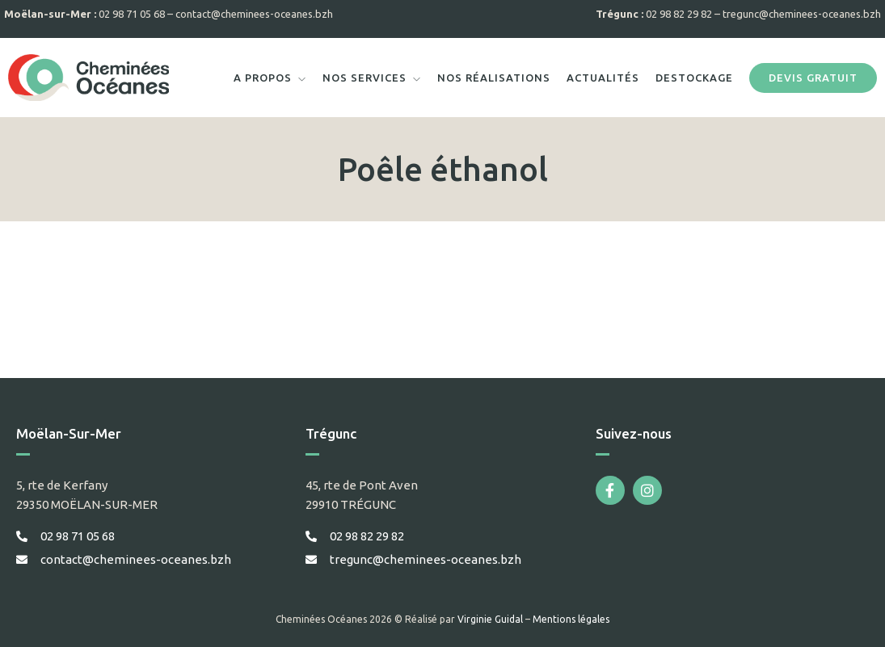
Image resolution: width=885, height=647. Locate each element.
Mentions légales (571, 619)
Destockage (694, 77)
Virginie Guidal (490, 619)
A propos (263, 77)
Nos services (364, 77)
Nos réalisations (493, 77)
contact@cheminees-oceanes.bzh (254, 13)
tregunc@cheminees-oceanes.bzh (802, 13)
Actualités (603, 77)
